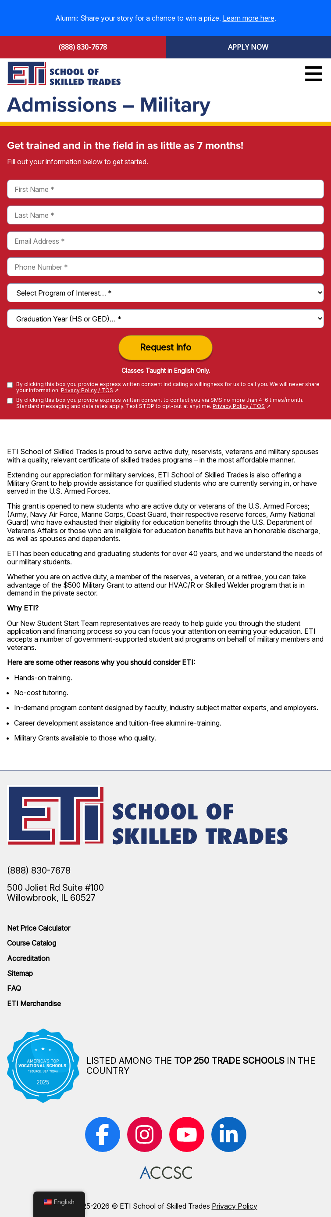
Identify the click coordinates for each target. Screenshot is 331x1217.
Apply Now (248, 47)
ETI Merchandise (34, 1003)
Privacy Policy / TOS (87, 390)
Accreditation (28, 958)
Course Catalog (31, 943)
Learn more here (248, 18)
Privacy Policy (234, 1206)
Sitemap (20, 973)
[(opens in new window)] (102, 1134)
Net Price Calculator (38, 928)
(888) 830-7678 (83, 47)
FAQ (14, 988)
